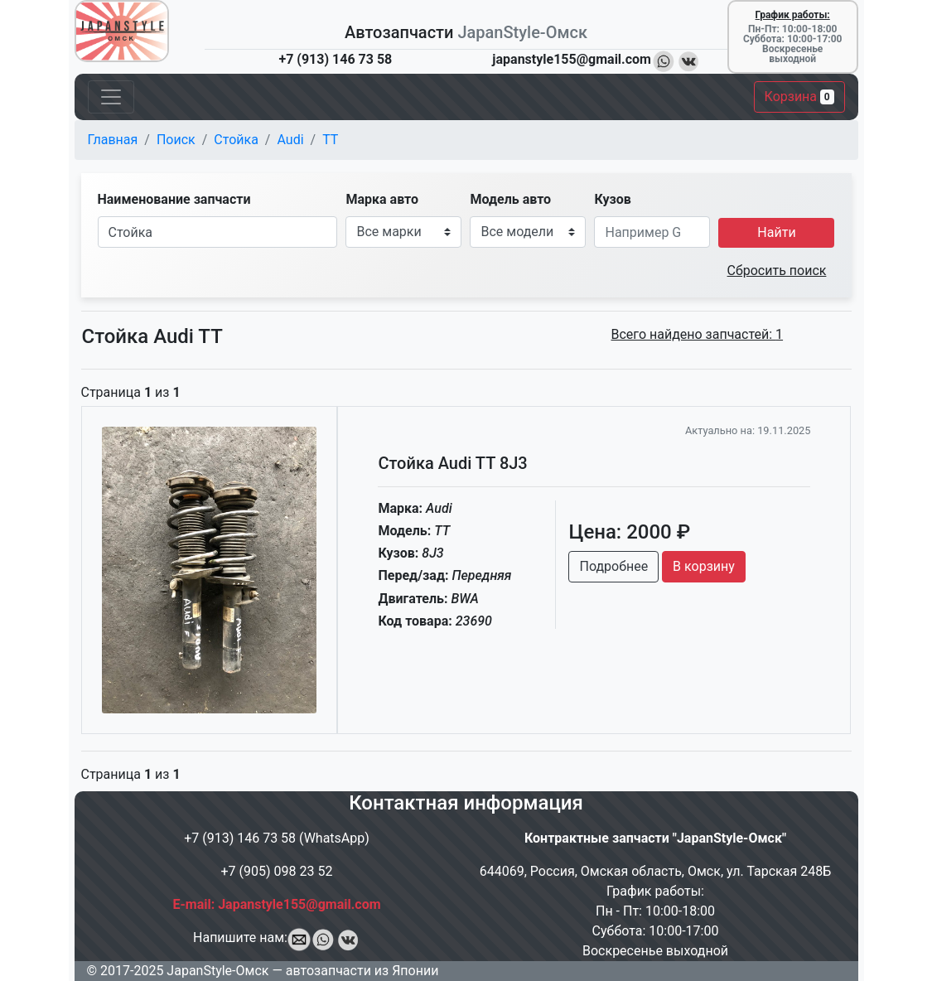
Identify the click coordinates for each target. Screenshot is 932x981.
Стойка (236, 139)
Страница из (131, 392)
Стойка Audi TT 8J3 (452, 463)
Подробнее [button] (613, 566)
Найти (776, 232)
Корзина (799, 96)
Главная (113, 139)
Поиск (176, 139)
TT (330, 139)
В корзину (704, 566)
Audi (290, 139)
